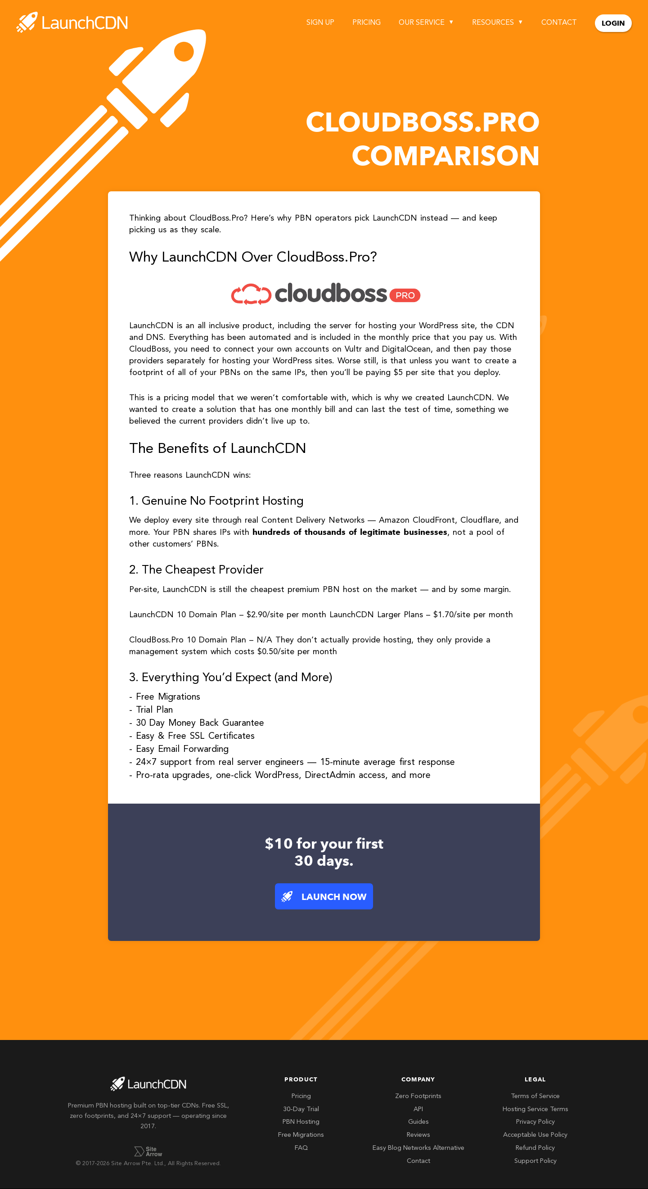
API (418, 1109)
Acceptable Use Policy (535, 1135)
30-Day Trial (301, 1109)
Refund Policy (535, 1148)
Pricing (366, 23)
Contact (559, 23)
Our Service (422, 23)
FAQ (301, 1148)
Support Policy (535, 1161)
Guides (418, 1122)
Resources (493, 23)
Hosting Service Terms (535, 1109)
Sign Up (320, 23)
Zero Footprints (418, 1096)
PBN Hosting (301, 1122)
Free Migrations (301, 1135)
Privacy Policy (535, 1122)
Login (613, 23)
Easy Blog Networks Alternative (418, 1148)
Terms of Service (535, 1096)
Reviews (418, 1135)
